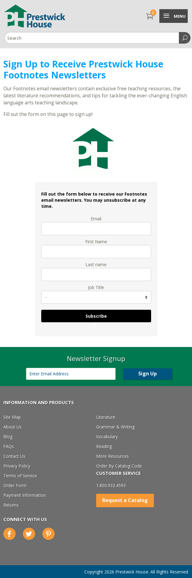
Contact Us (14, 456)
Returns (11, 505)
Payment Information (24, 495)
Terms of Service (20, 476)
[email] (96, 228)
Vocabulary (107, 436)
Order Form (15, 485)
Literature (105, 417)
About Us (12, 427)
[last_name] (96, 274)
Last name (96, 264)
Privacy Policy (16, 466)
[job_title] (96, 297)
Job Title (96, 287)
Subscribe (96, 316)
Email (96, 219)
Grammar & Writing (115, 427)
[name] (96, 251)
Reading (104, 446)
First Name (96, 241)
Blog (8, 436)
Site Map (12, 417)
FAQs (8, 446)
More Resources (112, 456)
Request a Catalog (125, 500)
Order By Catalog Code (119, 466)
